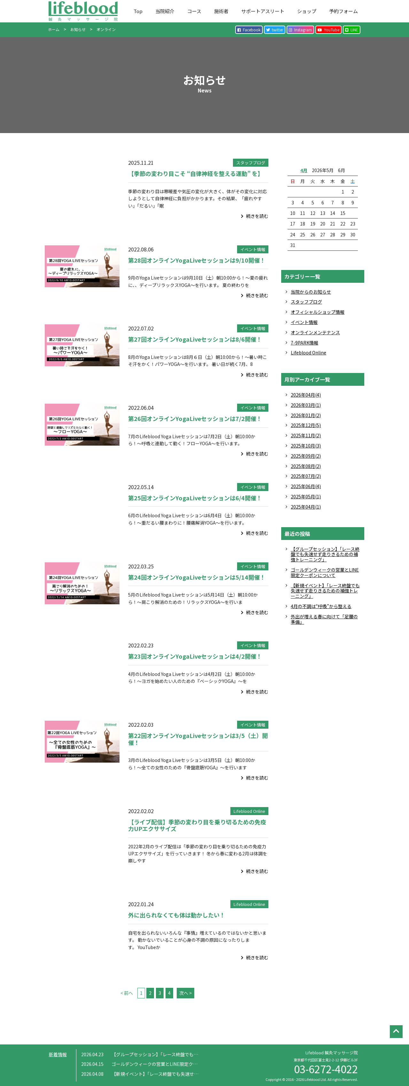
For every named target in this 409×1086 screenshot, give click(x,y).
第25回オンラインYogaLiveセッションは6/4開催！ (195, 498)
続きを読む (254, 216)
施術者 (221, 11)
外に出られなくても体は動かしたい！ (176, 915)
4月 (303, 170)
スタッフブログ (250, 163)
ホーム (53, 29)
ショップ (306, 11)
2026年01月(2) (306, 415)
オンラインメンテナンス (315, 332)
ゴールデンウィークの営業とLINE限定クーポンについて (325, 572)
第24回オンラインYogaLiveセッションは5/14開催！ (197, 577)
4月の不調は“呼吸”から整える (321, 606)
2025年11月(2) (306, 435)
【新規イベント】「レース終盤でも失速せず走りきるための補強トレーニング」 (325, 590)
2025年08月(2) (306, 466)
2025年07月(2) (306, 476)
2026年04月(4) (306, 395)
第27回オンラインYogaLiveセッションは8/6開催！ (195, 339)
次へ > (185, 993)
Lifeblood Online (249, 811)
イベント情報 (252, 249)
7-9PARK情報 (304, 342)
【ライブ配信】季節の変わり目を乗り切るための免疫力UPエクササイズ (197, 825)
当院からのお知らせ (311, 292)
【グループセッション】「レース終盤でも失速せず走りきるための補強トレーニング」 (325, 554)
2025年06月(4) (306, 486)
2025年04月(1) (306, 506)
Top (138, 11)
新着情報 (58, 1054)
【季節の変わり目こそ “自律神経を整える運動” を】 (195, 173)
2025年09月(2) (306, 456)
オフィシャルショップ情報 (317, 312)
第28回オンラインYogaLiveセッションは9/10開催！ (197, 260)
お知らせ (78, 29)
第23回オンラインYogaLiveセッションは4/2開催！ (195, 656)
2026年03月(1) (306, 405)
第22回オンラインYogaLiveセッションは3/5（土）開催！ (198, 739)
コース (194, 11)
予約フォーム (343, 11)
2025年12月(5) (306, 425)
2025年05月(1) (306, 496)
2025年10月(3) (306, 445)
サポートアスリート (262, 11)
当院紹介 (164, 11)
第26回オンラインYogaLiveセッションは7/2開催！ (195, 418)
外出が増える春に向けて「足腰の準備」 (324, 619)
